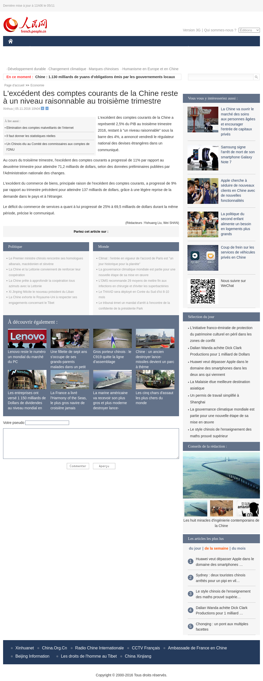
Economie (37, 85)
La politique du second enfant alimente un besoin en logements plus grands (236, 224)
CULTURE (130, 48)
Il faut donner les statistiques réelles (30, 136)
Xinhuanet (24, 648)
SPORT (206, 48)
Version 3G (192, 30)
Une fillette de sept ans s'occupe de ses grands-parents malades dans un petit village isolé (69, 362)
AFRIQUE (84, 48)
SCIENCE (107, 48)
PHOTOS (19, 59)
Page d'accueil (14, 85)
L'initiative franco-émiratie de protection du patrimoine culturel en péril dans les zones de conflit (221, 334)
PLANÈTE (185, 48)
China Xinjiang (138, 656)
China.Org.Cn (54, 648)
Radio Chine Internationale (99, 648)
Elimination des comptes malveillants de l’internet (39, 128)
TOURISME (228, 48)
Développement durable (27, 69)
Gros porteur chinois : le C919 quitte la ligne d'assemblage (112, 357)
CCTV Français (146, 648)
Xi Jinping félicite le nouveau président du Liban (41, 292)
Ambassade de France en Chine (197, 648)
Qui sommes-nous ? (220, 30)
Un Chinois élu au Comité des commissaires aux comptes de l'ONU (47, 146)
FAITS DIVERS (157, 48)
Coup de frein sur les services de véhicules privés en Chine (238, 252)
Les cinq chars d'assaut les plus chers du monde (154, 398)
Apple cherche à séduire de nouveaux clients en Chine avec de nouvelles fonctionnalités (238, 190)
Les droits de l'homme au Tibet (89, 656)
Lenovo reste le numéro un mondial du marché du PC (27, 357)
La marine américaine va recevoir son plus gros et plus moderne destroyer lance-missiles (110, 403)
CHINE (17, 48)
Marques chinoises (104, 69)
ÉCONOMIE (39, 48)
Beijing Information (32, 656)
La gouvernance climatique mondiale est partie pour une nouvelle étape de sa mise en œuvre (222, 415)
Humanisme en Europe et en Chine (150, 69)
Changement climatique (67, 69)
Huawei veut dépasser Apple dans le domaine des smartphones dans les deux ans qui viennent (219, 368)
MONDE (62, 48)
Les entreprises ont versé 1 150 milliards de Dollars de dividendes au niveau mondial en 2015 (27, 403)
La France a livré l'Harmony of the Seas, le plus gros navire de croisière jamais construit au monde (69, 403)
